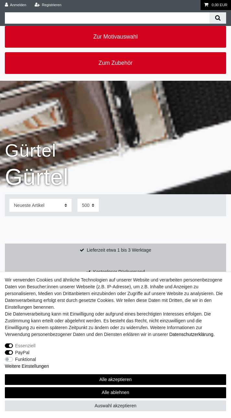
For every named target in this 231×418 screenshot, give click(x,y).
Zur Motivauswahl (115, 36)
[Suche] (218, 18)
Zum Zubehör (115, 63)
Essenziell (25, 345)
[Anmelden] (15, 5)
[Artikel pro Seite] (88, 205)
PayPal (22, 352)
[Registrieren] (48, 5)
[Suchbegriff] (107, 18)
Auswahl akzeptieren (115, 405)
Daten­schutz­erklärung (191, 334)
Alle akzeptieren (115, 379)
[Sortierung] (40, 205)
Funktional (25, 359)
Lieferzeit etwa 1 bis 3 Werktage (119, 250)
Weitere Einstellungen (27, 366)
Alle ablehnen (115, 392)
